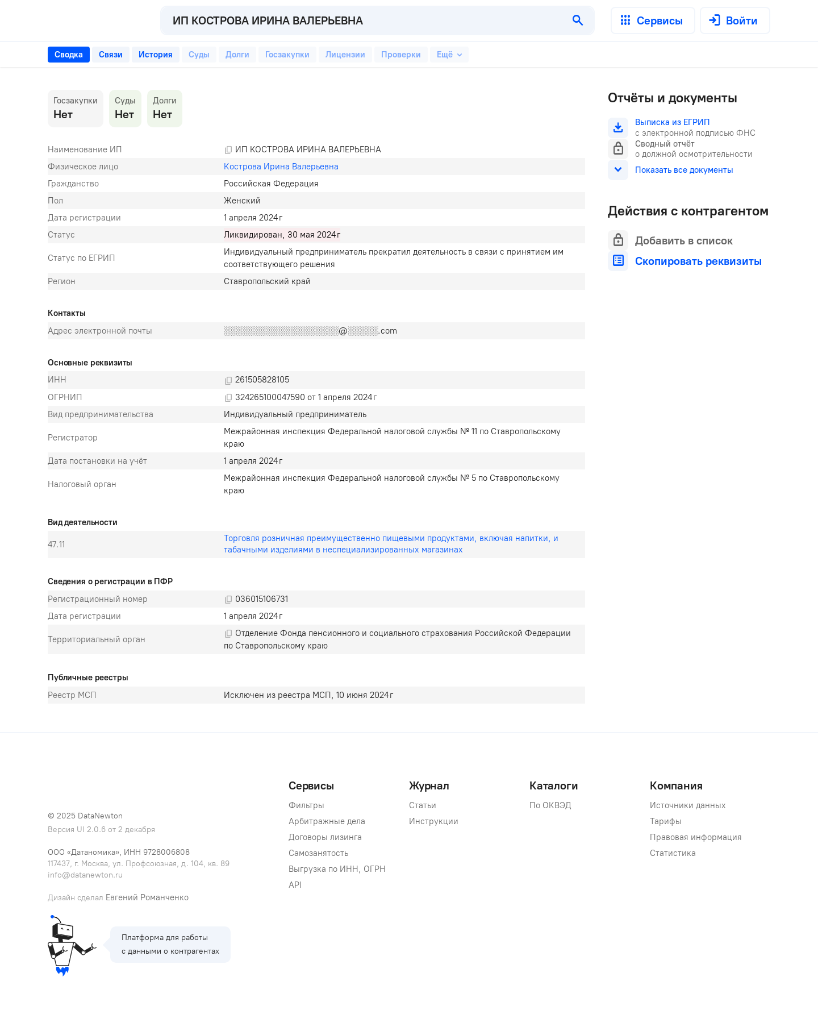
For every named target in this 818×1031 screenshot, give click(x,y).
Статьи (422, 805)
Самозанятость (318, 853)
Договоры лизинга (325, 837)
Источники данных (688, 805)
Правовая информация (696, 837)
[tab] (69, 55)
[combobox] (361, 20)
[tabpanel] (316, 397)
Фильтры (306, 805)
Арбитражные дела (327, 821)
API (295, 885)
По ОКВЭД (550, 805)
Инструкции (433, 821)
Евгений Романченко (147, 897)
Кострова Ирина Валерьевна (281, 166)
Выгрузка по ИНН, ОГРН (337, 869)
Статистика (673, 853)
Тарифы (666, 821)
